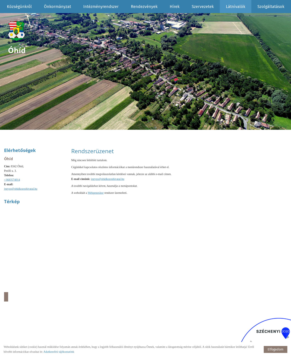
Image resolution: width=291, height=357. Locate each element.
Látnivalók (235, 6)
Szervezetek (203, 6)
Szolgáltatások (270, 6)
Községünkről (19, 6)
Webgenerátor (96, 192)
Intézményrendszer (101, 6)
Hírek (174, 6)
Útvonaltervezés (6, 297)
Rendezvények (144, 6)
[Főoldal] (17, 31)
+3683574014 (12, 179)
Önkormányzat (57, 6)
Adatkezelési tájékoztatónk (58, 351)
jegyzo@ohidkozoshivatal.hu (20, 188)
